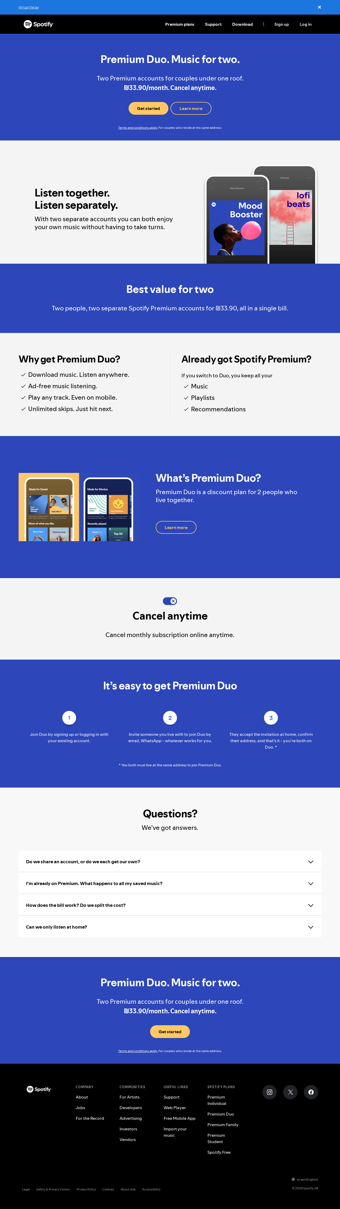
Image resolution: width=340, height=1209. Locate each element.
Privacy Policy (86, 1189)
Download (242, 24)
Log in (306, 24)
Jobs (80, 1107)
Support (213, 24)
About (82, 1097)
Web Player (175, 1107)
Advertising (131, 1118)
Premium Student (216, 1138)
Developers (131, 1107)
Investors (128, 1129)
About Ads (128, 1189)
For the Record (90, 1118)
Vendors (128, 1139)
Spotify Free (219, 1152)
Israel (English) (305, 1179)
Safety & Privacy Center (53, 1189)
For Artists (129, 1097)
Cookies (108, 1189)
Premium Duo (220, 1114)
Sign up (281, 24)
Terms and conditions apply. (138, 127)
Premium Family (223, 1124)
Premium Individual (216, 1100)
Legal (26, 1189)
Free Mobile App (180, 1118)
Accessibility (151, 1189)
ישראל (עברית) (29, 7)
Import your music (175, 1132)
